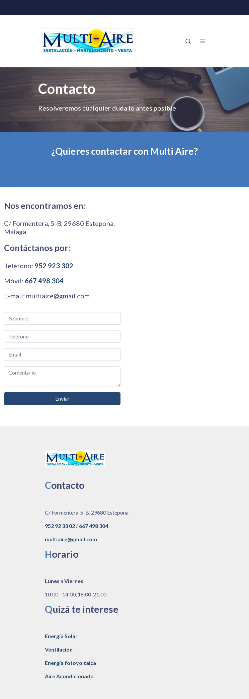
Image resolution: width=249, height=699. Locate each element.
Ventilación (59, 649)
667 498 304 (44, 281)
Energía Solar (61, 636)
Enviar (62, 398)
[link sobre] (124, 460)
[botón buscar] (188, 41)
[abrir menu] (203, 41)
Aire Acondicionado (69, 676)
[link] (88, 41)
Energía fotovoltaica (70, 663)
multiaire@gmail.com (71, 539)
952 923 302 (53, 266)
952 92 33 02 (60, 526)
